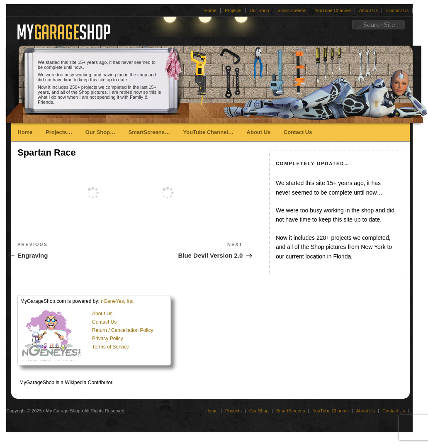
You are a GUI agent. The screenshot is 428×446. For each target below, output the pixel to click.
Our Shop (259, 10)
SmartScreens (291, 10)
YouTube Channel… (208, 132)
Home (210, 10)
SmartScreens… (149, 132)
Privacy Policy (107, 338)
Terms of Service (110, 347)
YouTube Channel (332, 10)
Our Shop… (100, 132)
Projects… (59, 132)
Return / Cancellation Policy (122, 330)
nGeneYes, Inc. (118, 301)
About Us (368, 10)
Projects (233, 10)
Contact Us (397, 10)
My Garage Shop (63, 410)
